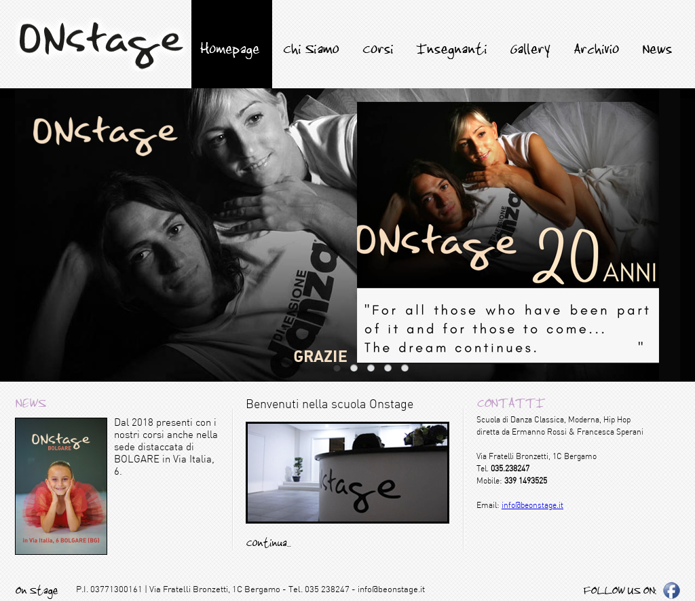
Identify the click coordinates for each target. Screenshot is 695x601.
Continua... (268, 542)
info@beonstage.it (532, 506)
